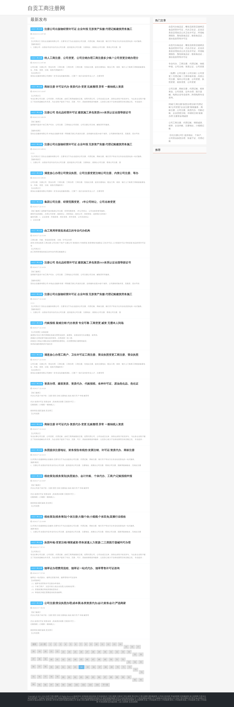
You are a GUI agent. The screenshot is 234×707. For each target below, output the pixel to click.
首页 (34, 644)
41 (57, 659)
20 (45, 651)
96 (45, 685)
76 (39, 677)
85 (93, 677)
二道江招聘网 (122, 702)
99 (63, 685)
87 (105, 677)
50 (111, 659)
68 (106, 667)
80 (63, 677)
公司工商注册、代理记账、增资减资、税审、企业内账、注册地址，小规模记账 (186, 126)
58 (45, 667)
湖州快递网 (116, 700)
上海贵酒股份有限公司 (146, 698)
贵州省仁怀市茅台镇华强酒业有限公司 (61, 700)
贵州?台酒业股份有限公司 (126, 698)
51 (117, 659)
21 (51, 651)
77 (45, 677)
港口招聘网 (193, 696)
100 (69, 685)
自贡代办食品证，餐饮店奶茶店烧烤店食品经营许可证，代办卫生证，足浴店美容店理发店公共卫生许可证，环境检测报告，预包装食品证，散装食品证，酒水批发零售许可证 (186, 33)
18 (33, 651)
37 (33, 659)
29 (99, 652)
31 (111, 652)
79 (57, 677)
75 (33, 677)
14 (120, 644)
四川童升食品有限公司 (197, 698)
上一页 (43, 644)
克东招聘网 (133, 702)
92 (135, 680)
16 (132, 647)
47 (93, 659)
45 (81, 659)
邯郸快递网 (94, 700)
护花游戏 (100, 696)
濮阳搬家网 (152, 696)
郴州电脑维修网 (109, 698)
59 (51, 667)
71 (123, 667)
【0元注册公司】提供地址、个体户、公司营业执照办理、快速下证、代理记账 (186, 138)
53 (129, 662)
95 (39, 685)
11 (102, 644)
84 (87, 677)
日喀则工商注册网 (124, 696)
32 (117, 652)
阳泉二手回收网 (189, 700)
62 (69, 667)
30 (105, 652)
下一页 (105, 685)
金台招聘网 (138, 700)
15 (126, 647)
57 (39, 667)
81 (69, 677)
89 (117, 677)
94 (33, 684)
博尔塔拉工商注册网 (140, 696)
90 (123, 677)
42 (63, 659)
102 (83, 685)
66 (94, 667)
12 (108, 644)
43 (69, 659)
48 (99, 659)
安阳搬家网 (184, 696)
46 (87, 659)
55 (141, 662)
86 (99, 677)
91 (129, 677)
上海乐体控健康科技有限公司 (91, 698)
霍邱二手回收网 (176, 700)
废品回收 (92, 696)
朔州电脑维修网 (105, 700)
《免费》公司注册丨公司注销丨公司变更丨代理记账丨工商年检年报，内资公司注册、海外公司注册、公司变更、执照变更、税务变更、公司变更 (186, 77)
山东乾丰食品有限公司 (36, 700)
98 (57, 685)
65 (88, 667)
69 (112, 667)
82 (75, 677)
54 (135, 662)
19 (39, 651)
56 (33, 667)
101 (76, 685)
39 (45, 659)
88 (111, 677)
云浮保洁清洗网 (164, 696)
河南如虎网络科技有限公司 (68, 698)
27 (87, 652)
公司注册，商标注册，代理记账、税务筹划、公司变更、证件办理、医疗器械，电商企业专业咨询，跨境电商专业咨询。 (186, 93)
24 (69, 652)
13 (114, 644)
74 (141, 672)
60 (57, 667)
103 (90, 685)
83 (81, 677)
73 (135, 670)
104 (97, 685)
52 (123, 659)
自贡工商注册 (37, 29)
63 (75, 667)
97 (51, 685)
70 (117, 667)
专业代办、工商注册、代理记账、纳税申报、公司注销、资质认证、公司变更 (186, 65)
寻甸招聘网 (175, 696)
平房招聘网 (103, 702)
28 (93, 652)
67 (100, 667)
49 (105, 659)
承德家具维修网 (127, 700)
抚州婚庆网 (112, 702)
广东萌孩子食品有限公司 (47, 698)
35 (135, 654)
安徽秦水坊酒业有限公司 (165, 698)
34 (129, 652)
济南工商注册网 (181, 698)
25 (75, 652)
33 (123, 652)
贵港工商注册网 (83, 700)
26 (81, 652)
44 (75, 659)
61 (63, 667)
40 (51, 659)
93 (141, 680)
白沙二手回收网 (163, 700)
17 (138, 647)
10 (96, 644)
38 (39, 659)
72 (129, 667)
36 (141, 654)
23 (63, 652)
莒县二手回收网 (150, 700)
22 (57, 651)
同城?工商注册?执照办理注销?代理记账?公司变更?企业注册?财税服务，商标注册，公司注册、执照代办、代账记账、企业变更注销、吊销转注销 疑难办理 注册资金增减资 (186, 110)
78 (51, 677)
